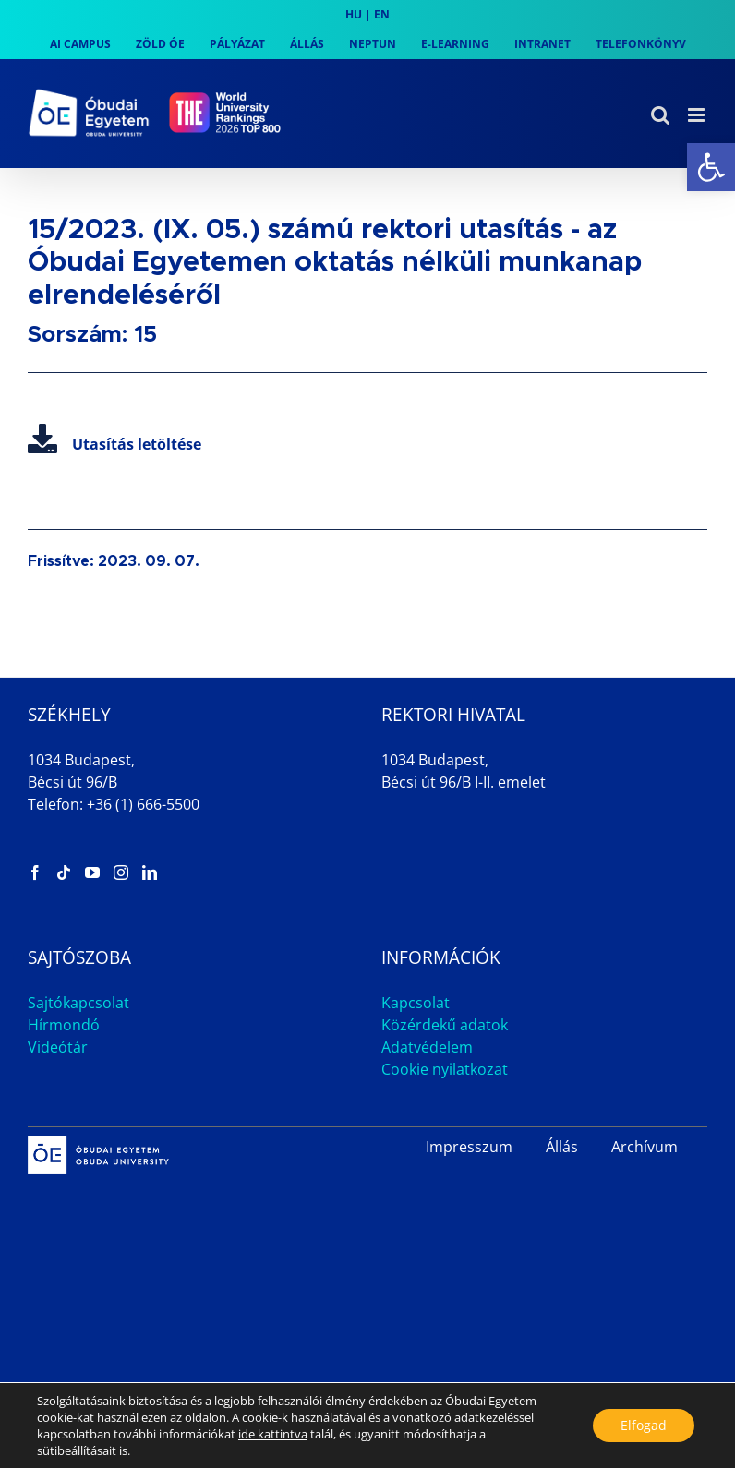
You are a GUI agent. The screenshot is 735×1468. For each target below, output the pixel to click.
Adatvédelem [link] (427, 1047)
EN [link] (382, 14)
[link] (711, 167)
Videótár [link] (58, 1047)
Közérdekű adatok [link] (444, 1025)
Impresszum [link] (469, 1147)
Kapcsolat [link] (415, 1003)
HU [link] (353, 14)
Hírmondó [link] (64, 1025)
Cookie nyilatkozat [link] (444, 1069)
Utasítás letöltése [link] (114, 444)
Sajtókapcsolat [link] (78, 1003)
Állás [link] (562, 1147)
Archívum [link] (644, 1147)
